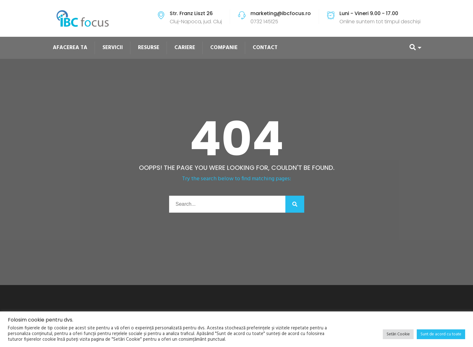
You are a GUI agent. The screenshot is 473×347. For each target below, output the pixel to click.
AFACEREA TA (70, 47)
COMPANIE (224, 47)
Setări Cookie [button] (398, 334)
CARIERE (184, 47)
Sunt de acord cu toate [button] (441, 334)
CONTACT (265, 47)
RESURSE (148, 47)
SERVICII (112, 47)
